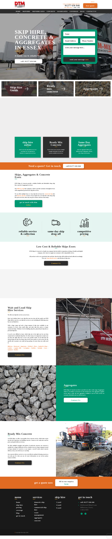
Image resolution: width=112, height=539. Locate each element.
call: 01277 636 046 (28, 61)
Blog (82, 11)
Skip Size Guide (19, 89)
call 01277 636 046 (74, 167)
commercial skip (48, 196)
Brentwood (16, 349)
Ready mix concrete (56, 89)
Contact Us (91, 11)
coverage (19, 514)
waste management (39, 517)
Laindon (10, 351)
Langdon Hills (17, 351)
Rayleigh (40, 351)
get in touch (20, 519)
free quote (90, 6)
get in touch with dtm (28, 206)
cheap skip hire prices (51, 261)
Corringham (26, 351)
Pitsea (35, 349)
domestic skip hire (21, 198)
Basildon (33, 351)
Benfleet (16, 353)
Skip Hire (26, 11)
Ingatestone (23, 349)
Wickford (30, 349)
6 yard (58, 511)
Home (18, 11)
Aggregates (93, 88)
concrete (37, 524)
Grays (45, 351)
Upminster (10, 353)
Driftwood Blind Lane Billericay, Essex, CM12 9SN (88, 511)
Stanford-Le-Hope (42, 349)
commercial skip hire (40, 512)
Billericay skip (20, 191)
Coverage (74, 11)
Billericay (10, 349)
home (18, 506)
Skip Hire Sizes (38, 11)
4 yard (58, 508)
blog (17, 516)
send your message (79, 59)
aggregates (62, 11)
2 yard (58, 506)
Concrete (51, 11)
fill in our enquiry (66, 486)
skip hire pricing (19, 510)
